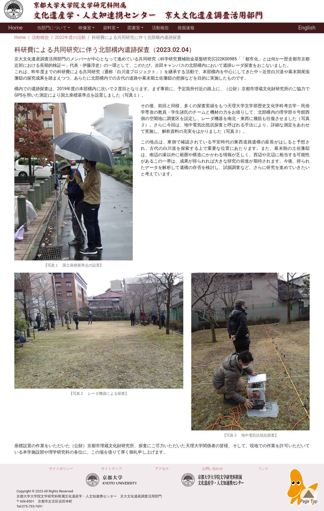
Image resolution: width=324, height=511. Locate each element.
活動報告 (160, 27)
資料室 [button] (109, 27)
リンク (263, 469)
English (306, 27)
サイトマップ (111, 469)
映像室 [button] (84, 27)
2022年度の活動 (70, 37)
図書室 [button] (133, 27)
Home (15, 27)
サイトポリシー (61, 469)
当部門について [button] (52, 27)
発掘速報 (185, 27)
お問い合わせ (212, 469)
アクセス (162, 469)
